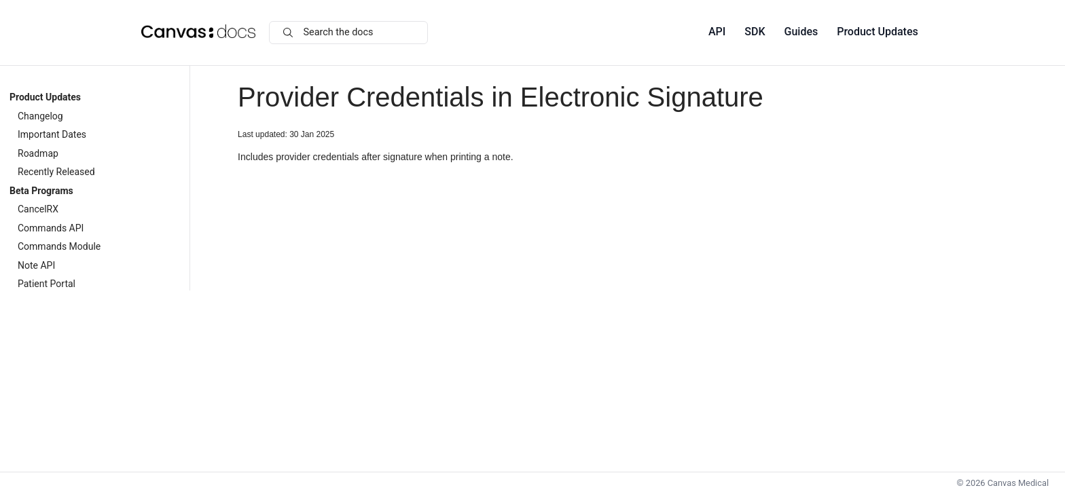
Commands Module (59, 246)
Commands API (51, 228)
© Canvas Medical (1003, 483)
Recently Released (56, 171)
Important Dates (52, 134)
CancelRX (38, 209)
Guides (801, 31)
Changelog (40, 116)
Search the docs (328, 32)
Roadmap (38, 153)
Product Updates (877, 31)
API (716, 31)
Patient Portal (46, 283)
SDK (754, 31)
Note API (36, 265)
